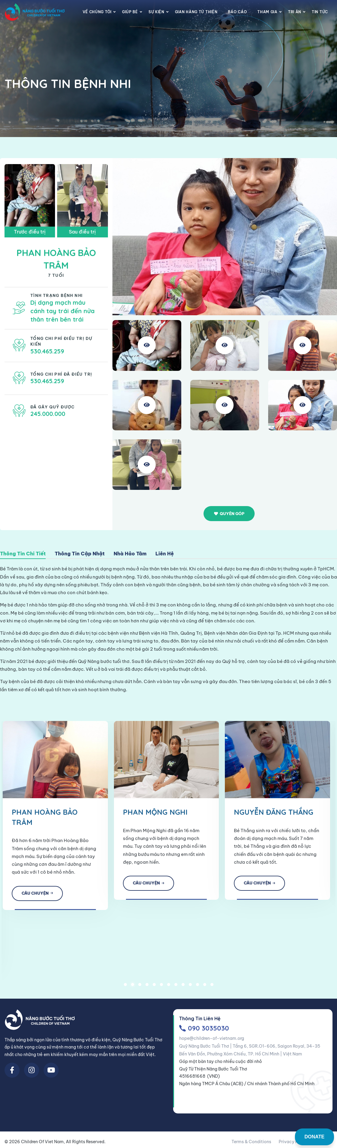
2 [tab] (132, 987)
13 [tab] (211, 987)
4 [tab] (147, 987)
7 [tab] (168, 987)
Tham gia (267, 12)
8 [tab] (175, 987)
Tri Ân (294, 12)
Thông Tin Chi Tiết (23, 554)
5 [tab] (154, 987)
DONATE (314, 1136)
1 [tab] (125, 987)
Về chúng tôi (97, 12)
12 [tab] (204, 987)
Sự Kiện (156, 12)
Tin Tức (320, 12)
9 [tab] (183, 987)
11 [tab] (197, 987)
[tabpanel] (127, 807)
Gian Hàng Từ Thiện (196, 12)
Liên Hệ (164, 554)
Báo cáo (237, 12)
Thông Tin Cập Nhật (80, 554)
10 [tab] (190, 987)
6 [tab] (161, 987)
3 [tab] (139, 987)
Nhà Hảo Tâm (130, 554)
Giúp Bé (130, 12)
